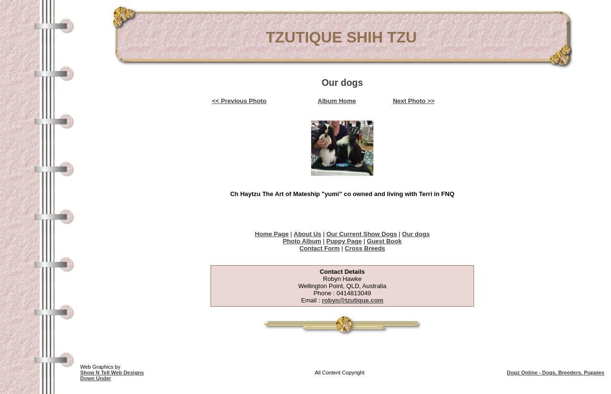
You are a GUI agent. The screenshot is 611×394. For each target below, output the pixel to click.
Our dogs (416, 234)
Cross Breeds (365, 248)
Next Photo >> (413, 100)
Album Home (337, 100)
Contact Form (319, 248)
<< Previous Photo (239, 100)
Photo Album (302, 241)
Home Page (272, 234)
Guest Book (384, 241)
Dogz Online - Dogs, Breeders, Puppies (555, 372)
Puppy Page (344, 241)
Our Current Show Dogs (362, 234)
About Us (307, 234)
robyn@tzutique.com (352, 300)
